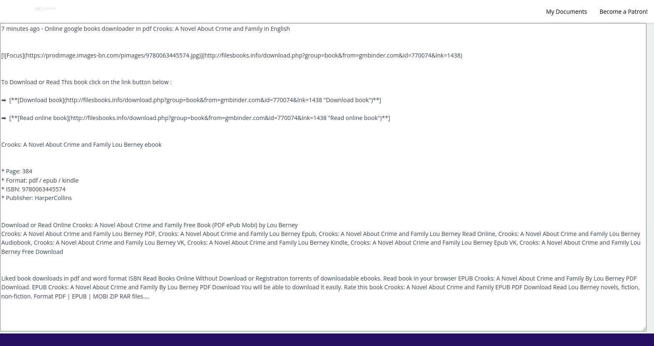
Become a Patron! (623, 11)
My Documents (566, 11)
